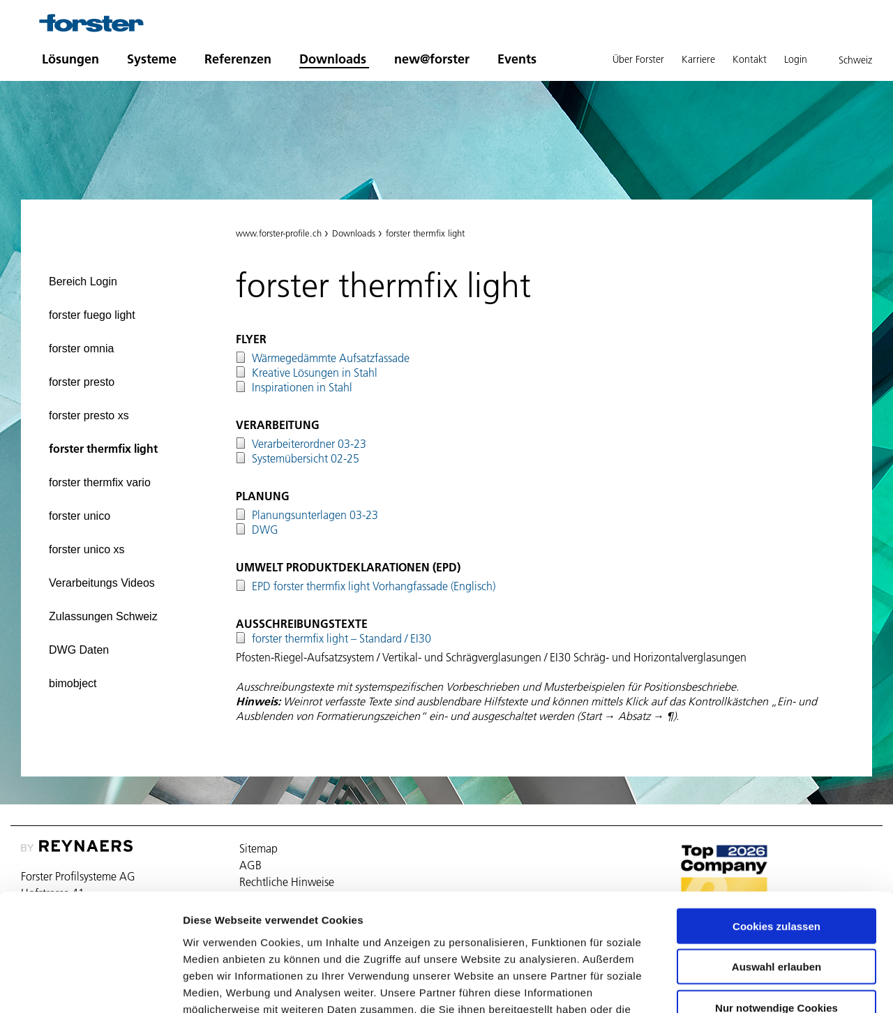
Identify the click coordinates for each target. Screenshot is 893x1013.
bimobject (72, 683)
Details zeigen (742, 985)
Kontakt (750, 59)
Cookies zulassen (776, 829)
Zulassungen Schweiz (103, 616)
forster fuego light (92, 315)
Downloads (332, 59)
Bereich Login (83, 281)
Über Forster (638, 59)
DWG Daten (79, 650)
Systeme (152, 59)
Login (795, 59)
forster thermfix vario (100, 482)
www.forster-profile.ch (279, 233)
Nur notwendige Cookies (776, 911)
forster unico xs (86, 549)
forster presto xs (89, 415)
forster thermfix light (103, 449)
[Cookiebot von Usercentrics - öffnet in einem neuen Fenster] (90, 985)
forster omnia (81, 348)
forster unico (79, 516)
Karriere (698, 59)
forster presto (81, 382)
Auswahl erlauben (776, 870)
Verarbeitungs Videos (102, 583)
